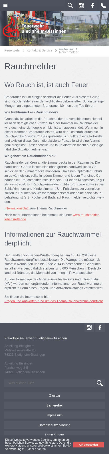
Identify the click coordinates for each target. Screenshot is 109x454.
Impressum (54, 415)
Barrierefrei (54, 405)
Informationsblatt (16, 208)
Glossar (54, 395)
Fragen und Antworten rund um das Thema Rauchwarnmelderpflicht (53, 301)
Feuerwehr (12, 50)
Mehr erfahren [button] (36, 449)
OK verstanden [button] (88, 444)
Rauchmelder (68, 52)
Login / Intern (54, 435)
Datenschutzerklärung (54, 425)
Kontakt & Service (40, 50)
